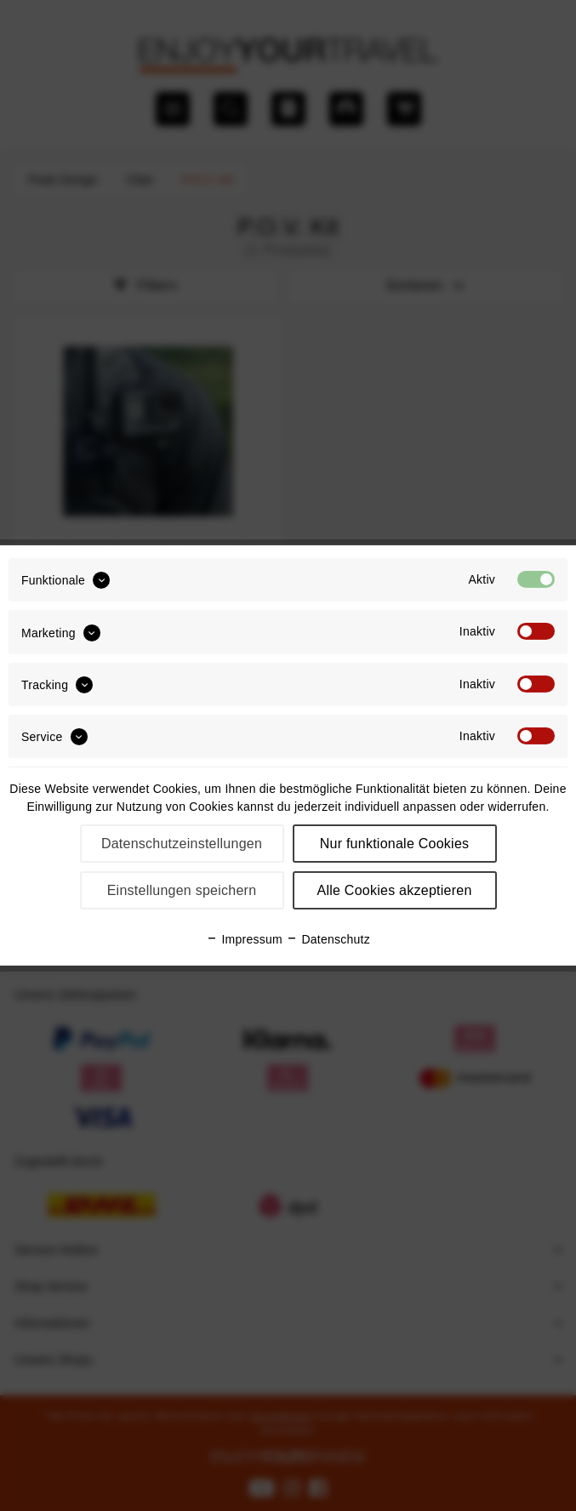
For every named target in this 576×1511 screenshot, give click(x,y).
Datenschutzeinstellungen (181, 843)
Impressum (244, 939)
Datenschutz (328, 939)
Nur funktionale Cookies (395, 843)
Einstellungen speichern (182, 890)
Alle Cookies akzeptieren (394, 890)
